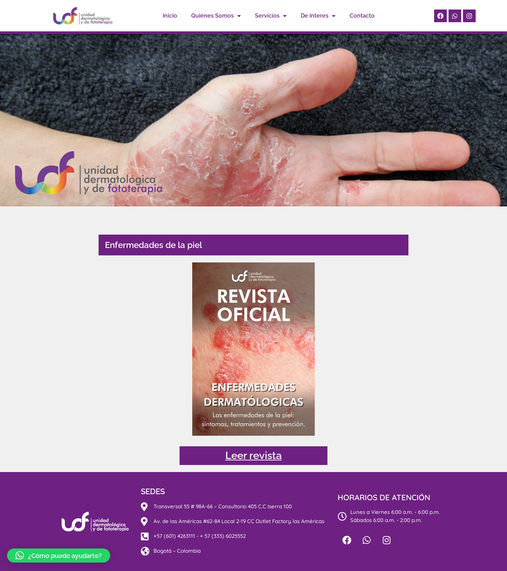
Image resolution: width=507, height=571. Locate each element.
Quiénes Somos (216, 16)
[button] (58, 555)
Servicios (271, 16)
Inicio (170, 15)
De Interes (318, 16)
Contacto (362, 15)
